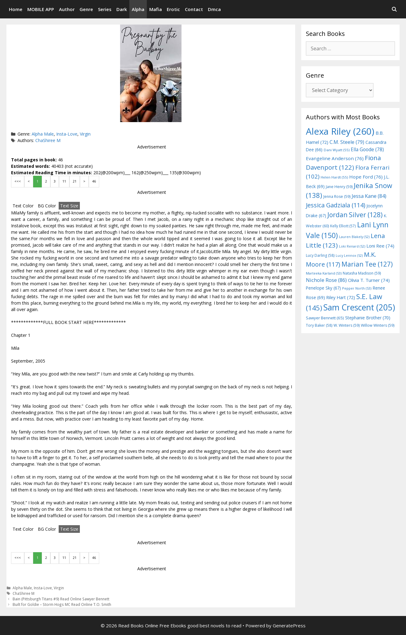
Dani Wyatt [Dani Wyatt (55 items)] (336, 150)
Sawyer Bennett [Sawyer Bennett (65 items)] (325, 318)
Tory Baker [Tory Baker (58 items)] (319, 325)
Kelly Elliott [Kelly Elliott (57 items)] (343, 225)
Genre (86, 9)
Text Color (23, 206)
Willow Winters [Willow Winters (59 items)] (377, 325)
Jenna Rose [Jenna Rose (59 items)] (336, 196)
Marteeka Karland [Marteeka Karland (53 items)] (324, 273)
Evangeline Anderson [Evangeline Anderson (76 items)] (335, 158)
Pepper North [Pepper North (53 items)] (356, 288)
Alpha (138, 9)
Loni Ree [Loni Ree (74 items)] (380, 246)
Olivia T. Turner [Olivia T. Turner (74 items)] (369, 280)
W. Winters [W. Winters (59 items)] (347, 325)
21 (74, 181)
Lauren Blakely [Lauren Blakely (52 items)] (354, 237)
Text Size (69, 206)
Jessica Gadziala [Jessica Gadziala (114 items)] (335, 205)
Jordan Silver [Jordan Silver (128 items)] (355, 214)
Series (104, 9)
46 (94, 181)
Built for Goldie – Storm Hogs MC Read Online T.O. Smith (62, 604)
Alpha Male (43, 134)
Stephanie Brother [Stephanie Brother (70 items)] (367, 318)
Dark (121, 9)
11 (64, 181)
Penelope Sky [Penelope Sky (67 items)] (323, 288)
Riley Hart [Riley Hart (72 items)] (340, 297)
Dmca (214, 9)
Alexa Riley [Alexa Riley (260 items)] (340, 131)
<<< (17, 181)
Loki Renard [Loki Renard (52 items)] (352, 246)
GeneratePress (289, 625)
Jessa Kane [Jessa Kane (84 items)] (369, 196)
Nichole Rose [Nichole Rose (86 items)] (326, 279)
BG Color (47, 206)
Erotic (173, 9)
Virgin (85, 134)
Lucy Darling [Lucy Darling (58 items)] (320, 255)
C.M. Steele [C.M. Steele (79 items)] (347, 142)
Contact (194, 9)
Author (67, 9)
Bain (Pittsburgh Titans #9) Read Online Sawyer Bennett (61, 598)
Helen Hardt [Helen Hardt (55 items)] (334, 177)
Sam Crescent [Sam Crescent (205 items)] (359, 307)
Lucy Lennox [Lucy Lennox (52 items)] (349, 255)
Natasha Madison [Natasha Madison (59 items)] (362, 273)
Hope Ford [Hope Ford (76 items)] (366, 177)
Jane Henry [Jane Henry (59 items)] (339, 186)
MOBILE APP (40, 9)
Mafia (155, 9)
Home (15, 9)
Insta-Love (66, 134)
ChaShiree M (48, 140)
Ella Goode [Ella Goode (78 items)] (367, 149)
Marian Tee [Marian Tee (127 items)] (367, 264)
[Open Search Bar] (394, 9)
